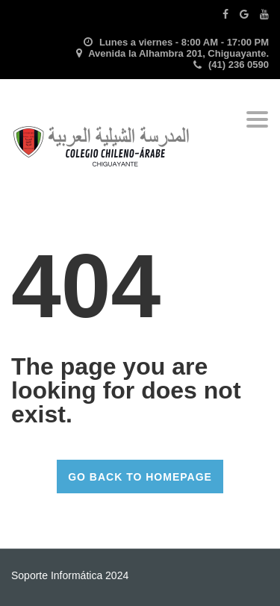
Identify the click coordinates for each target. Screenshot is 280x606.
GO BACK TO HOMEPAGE (140, 477)
